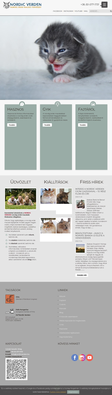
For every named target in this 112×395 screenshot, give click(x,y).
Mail (86, 11)
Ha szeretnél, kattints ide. (21, 243)
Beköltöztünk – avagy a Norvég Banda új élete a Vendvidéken (89, 235)
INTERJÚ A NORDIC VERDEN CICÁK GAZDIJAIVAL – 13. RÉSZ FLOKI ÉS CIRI (90, 191)
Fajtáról (62, 300)
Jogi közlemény (65, 337)
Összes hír (82, 275)
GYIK (61, 325)
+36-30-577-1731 (90, 4)
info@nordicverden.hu (20, 354)
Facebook (57, 11)
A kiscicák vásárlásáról (68, 317)
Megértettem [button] (73, 392)
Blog (61, 313)
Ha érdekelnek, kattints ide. (22, 240)
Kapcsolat (63, 329)
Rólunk (62, 296)
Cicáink (62, 304)
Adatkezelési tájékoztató (69, 333)
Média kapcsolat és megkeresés (72, 321)
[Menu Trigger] (104, 5)
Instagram (68, 11)
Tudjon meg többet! (58, 392)
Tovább (12, 125)
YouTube (78, 11)
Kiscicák (62, 308)
